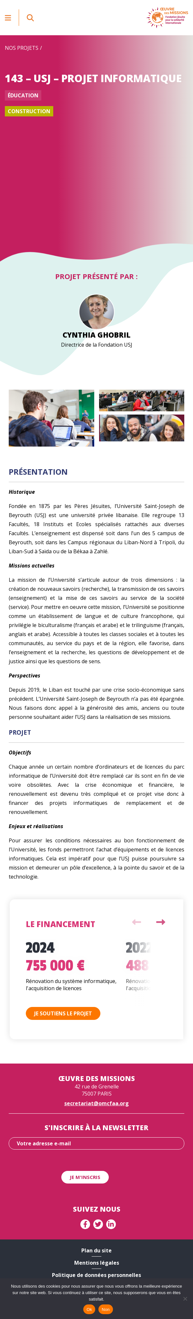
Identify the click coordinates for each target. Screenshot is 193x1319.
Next (161, 922)
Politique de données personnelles (96, 1275)
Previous (136, 922)
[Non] (185, 1298)
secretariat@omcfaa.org (96, 1103)
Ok (89, 1309)
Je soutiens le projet (63, 1013)
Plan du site (96, 1250)
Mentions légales (96, 1262)
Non (106, 1309)
